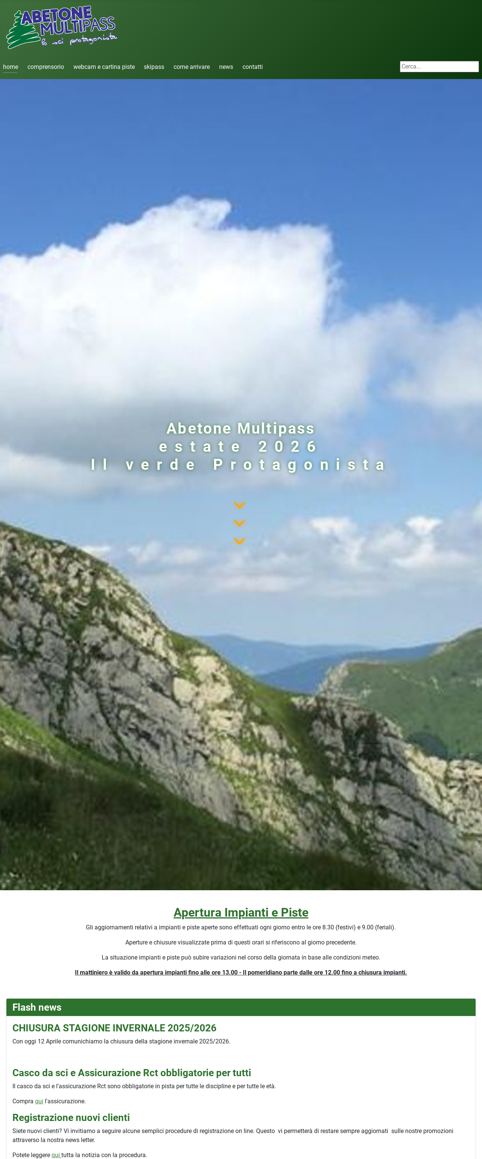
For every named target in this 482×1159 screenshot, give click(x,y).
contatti (253, 66)
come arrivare (192, 66)
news (226, 66)
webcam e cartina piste (104, 66)
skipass (154, 66)
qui (39, 1101)
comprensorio (45, 66)
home (10, 66)
